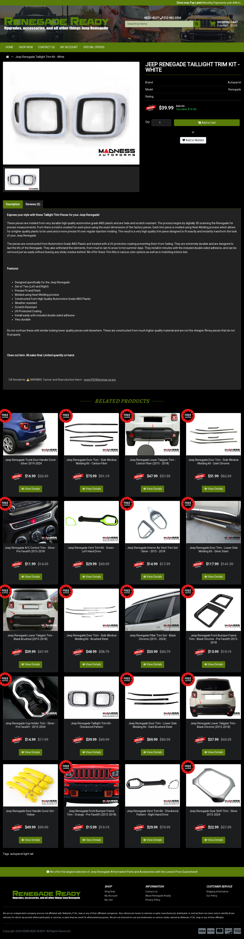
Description (13, 204)
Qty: (147, 121)
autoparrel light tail (21, 853)
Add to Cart (207, 122)
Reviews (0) (33, 204)
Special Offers (94, 47)
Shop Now (26, 47)
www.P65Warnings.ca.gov (100, 379)
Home (9, 47)
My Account (69, 47)
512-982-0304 (172, 17)
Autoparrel (234, 82)
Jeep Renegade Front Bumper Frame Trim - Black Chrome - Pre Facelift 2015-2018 (213, 639)
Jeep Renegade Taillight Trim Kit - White (39, 56)
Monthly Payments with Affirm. (209, 2)
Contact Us (46, 47)
